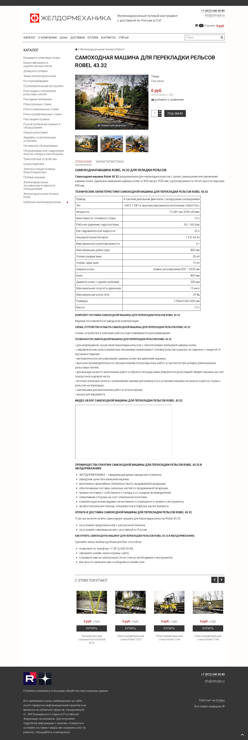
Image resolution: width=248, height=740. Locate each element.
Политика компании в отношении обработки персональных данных (65, 690)
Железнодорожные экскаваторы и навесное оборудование (39, 185)
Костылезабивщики (35, 81)
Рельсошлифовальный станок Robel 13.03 (130, 638)
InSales (220, 700)
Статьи (123, 37)
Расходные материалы (37, 99)
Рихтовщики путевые (36, 119)
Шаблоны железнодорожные (42, 202)
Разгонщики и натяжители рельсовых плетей (39, 92)
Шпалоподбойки (33, 164)
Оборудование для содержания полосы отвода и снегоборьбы (43, 152)
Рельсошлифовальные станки (42, 114)
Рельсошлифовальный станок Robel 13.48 (208, 638)
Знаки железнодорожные (39, 76)
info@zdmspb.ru (215, 15)
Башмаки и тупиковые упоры (41, 57)
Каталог (29, 37)
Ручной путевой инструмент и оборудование (41, 126)
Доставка (77, 37)
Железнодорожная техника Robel (40, 195)
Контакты (108, 37)
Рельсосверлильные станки (41, 109)
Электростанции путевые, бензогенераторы (39, 170)
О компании (47, 37)
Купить (91, 628)
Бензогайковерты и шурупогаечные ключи (37, 64)
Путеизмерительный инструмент (43, 86)
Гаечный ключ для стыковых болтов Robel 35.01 (91, 639)
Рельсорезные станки (37, 104)
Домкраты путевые (35, 71)
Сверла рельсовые (35, 132)
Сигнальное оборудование (40, 145)
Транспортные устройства (40, 159)
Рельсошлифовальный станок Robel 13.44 (169, 638)
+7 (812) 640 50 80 (213, 10)
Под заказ (175, 113)
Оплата (92, 37)
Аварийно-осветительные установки (39, 139)
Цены (64, 37)
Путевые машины (34, 177)
